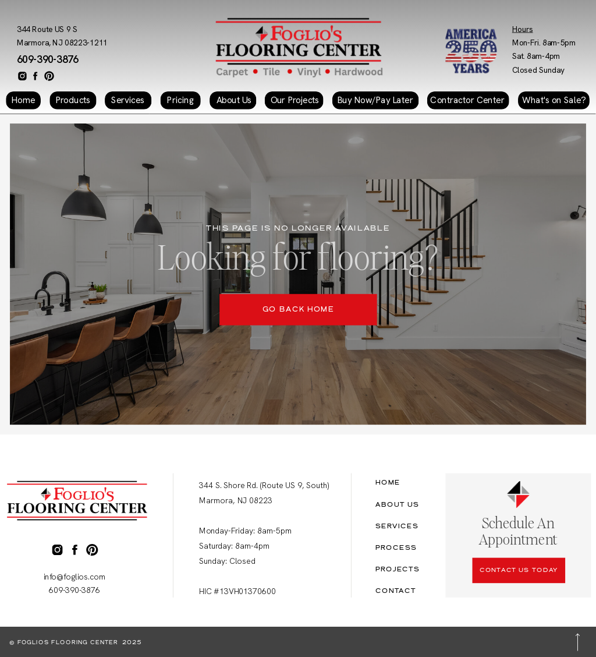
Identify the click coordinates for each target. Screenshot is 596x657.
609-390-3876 (48, 59)
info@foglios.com (75, 576)
